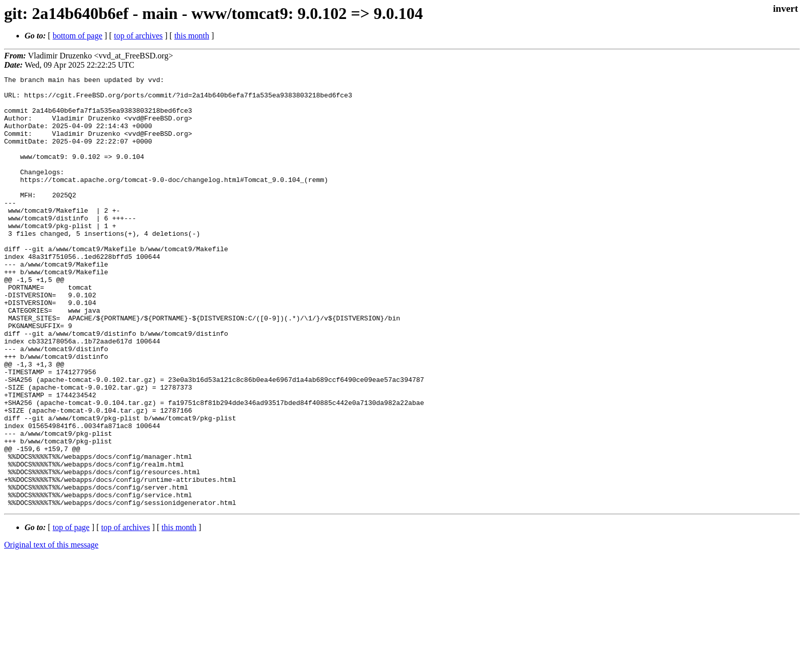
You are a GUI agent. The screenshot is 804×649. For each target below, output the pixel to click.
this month (191, 35)
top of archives (138, 35)
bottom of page (78, 35)
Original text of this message (51, 630)
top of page (71, 613)
